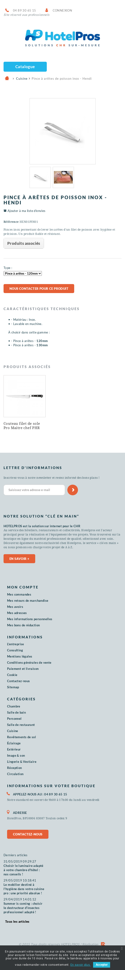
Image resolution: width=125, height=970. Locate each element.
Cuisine (12, 731)
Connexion (62, 10)
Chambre (13, 706)
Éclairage (14, 743)
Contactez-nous (18, 681)
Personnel (14, 718)
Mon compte (23, 587)
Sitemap (13, 687)
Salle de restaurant (21, 725)
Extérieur (14, 749)
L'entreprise (15, 644)
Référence (11, 222)
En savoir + (19, 559)
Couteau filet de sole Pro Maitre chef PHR (22, 425)
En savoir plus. (80, 964)
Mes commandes (19, 594)
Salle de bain (16, 712)
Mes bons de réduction (23, 625)
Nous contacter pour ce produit (38, 288)
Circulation (15, 774)
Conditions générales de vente (29, 662)
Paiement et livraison (23, 669)
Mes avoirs (15, 607)
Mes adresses (17, 613)
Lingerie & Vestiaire (21, 762)
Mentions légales (19, 656)
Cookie (12, 675)
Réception (14, 768)
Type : (8, 268)
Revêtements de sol (21, 737)
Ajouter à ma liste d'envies (27, 211)
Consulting (15, 650)
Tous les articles (17, 921)
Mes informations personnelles (29, 619)
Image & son (16, 755)
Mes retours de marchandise (27, 600)
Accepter (102, 964)
